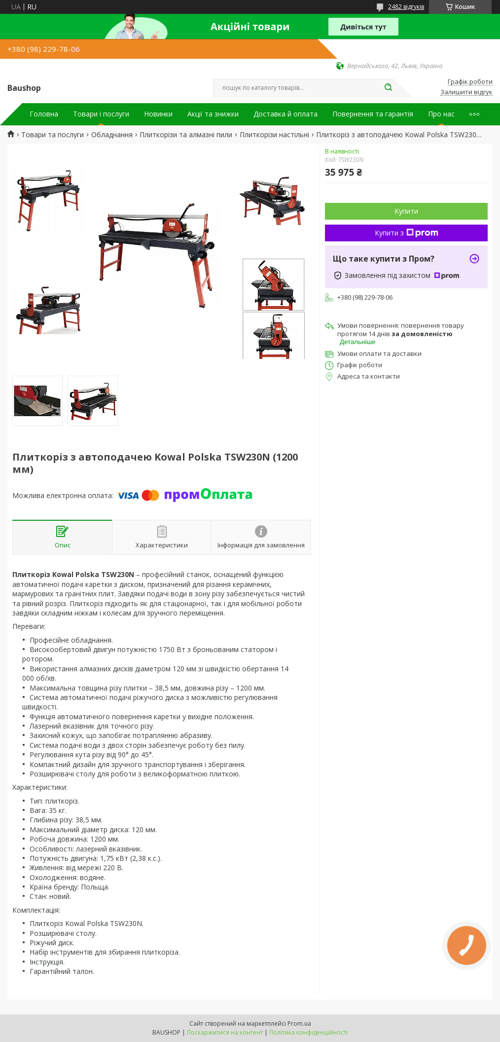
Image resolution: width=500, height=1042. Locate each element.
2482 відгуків (406, 6)
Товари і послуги (101, 114)
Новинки (158, 114)
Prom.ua (299, 1023)
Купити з (406, 232)
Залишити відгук (466, 92)
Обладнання (112, 134)
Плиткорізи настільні (274, 134)
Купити (406, 211)
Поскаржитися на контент (225, 1032)
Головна (44, 114)
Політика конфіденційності (308, 1032)
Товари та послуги (52, 134)
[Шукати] (388, 88)
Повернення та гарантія (372, 114)
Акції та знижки (213, 114)
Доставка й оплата (285, 114)
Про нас (441, 114)
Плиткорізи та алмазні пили (186, 134)
